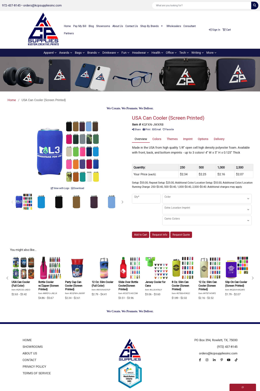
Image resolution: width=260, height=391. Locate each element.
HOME (27, 340)
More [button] (210, 53)
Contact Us (131, 26)
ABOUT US (30, 353)
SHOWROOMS (33, 347)
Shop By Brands (149, 26)
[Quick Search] (201, 5)
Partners (69, 33)
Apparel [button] (49, 53)
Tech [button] (182, 53)
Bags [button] (78, 53)
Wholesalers (173, 26)
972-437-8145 (11, 5)
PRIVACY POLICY (34, 366)
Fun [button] (124, 53)
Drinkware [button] (109, 53)
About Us (117, 26)
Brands (92, 53)
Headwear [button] (139, 53)
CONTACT (29, 360)
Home (67, 26)
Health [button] (155, 53)
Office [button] (170, 53)
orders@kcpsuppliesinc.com (42, 5)
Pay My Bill (79, 26)
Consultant (189, 26)
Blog (91, 26)
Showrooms (103, 26)
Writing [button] (196, 53)
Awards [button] (64, 53)
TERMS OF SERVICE (37, 373)
